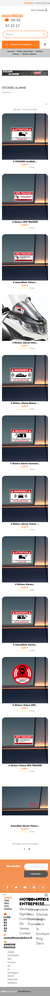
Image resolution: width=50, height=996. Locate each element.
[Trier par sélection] (25, 103)
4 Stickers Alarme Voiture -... (25, 524)
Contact (25, 933)
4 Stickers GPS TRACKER (25, 222)
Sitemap (42, 914)
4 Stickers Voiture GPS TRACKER (25, 765)
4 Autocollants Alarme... (25, 644)
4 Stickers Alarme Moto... (25, 342)
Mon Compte (39, 10)
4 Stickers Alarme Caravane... (25, 463)
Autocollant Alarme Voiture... (25, 826)
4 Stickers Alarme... (25, 584)
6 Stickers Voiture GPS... (25, 705)
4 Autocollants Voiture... (25, 282)
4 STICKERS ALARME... (25, 161)
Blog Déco (40, 941)
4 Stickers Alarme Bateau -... (25, 403)
